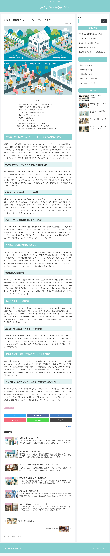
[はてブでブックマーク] (61, 416)
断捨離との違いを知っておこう (89, 43)
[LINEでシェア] (38, 421)
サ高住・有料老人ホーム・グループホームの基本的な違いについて (38, 104)
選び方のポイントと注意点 (25, 121)
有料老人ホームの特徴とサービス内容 (30, 110)
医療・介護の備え (9, 408)
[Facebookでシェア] (38, 416)
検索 (79, 17)
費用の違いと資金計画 (26, 118)
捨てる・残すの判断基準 (87, 38)
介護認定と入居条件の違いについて (28, 115)
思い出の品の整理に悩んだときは (90, 34)
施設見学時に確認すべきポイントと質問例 (32, 124)
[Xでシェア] (15, 416)
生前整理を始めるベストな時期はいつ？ (93, 52)
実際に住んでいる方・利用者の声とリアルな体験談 (33, 126)
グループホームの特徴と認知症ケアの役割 (32, 113)
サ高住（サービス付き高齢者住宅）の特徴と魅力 (34, 107)
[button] (61, 421)
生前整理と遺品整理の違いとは (89, 47)
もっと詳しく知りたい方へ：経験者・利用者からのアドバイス (38, 129)
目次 (35, 100)
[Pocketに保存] (15, 421)
